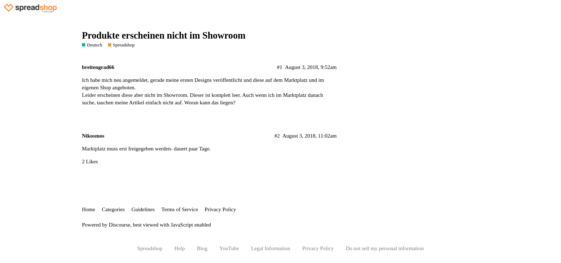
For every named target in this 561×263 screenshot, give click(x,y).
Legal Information (271, 248)
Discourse (119, 225)
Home (88, 209)
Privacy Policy (220, 209)
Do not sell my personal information (385, 248)
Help (179, 248)
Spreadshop (149, 248)
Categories (113, 209)
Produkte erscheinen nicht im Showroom (163, 35)
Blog (202, 248)
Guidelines (143, 209)
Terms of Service (179, 209)
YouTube (229, 248)
